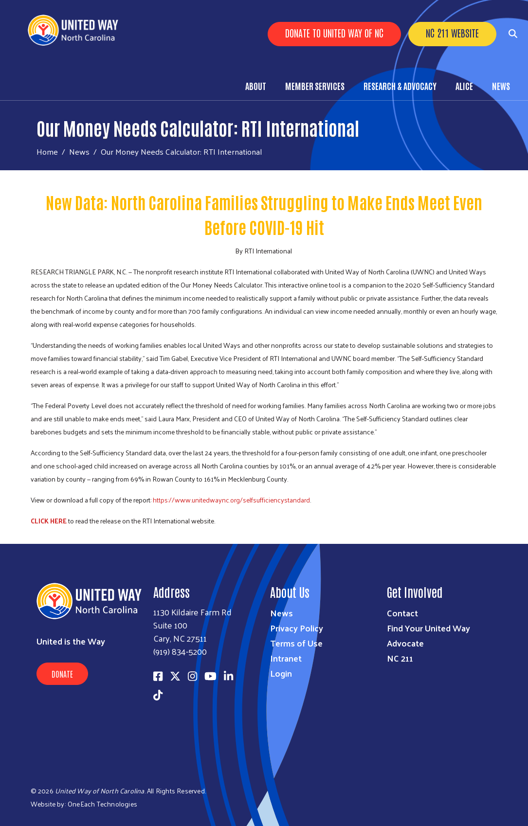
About (255, 85)
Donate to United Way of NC (334, 32)
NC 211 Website (452, 32)
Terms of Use (296, 642)
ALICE (464, 85)
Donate (62, 674)
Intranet (286, 657)
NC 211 (400, 657)
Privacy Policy (296, 627)
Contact (402, 612)
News (501, 85)
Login (281, 673)
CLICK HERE (49, 521)
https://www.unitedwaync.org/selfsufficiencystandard (231, 500)
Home (47, 151)
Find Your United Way (428, 627)
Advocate (405, 642)
